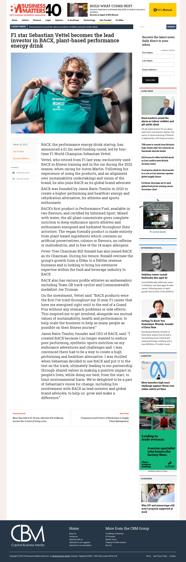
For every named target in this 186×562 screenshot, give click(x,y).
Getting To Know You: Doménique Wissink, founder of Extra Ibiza (157, 324)
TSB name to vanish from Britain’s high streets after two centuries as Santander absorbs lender (157, 147)
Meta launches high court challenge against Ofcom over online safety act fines (157, 385)
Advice (25, 20)
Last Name (147, 61)
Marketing (146, 356)
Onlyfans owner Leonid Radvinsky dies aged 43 (154, 276)
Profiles (119, 20)
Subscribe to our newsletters (80, 545)
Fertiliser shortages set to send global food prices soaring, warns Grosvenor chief (157, 186)
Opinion (59, 20)
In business (146, 479)
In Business (73, 20)
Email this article (20, 173)
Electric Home (111, 539)
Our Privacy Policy (160, 556)
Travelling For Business (115, 534)
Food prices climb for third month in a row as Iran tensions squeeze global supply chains (157, 173)
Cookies (172, 556)
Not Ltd (108, 545)
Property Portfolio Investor (116, 542)
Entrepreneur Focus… (151, 248)
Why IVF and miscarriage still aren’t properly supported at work (157, 509)
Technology (89, 20)
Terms (148, 556)
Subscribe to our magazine (79, 542)
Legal (48, 20)
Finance (37, 20)
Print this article (20, 179)
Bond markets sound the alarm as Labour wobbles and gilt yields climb (63, 26)
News (14, 20)
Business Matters (21, 158)
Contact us (73, 537)
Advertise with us (76, 539)
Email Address (150, 69)
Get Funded (105, 20)
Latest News (147, 91)
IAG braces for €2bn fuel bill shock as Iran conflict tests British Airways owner (157, 160)
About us (72, 534)
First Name (147, 52)
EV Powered (110, 537)
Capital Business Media (60, 556)
